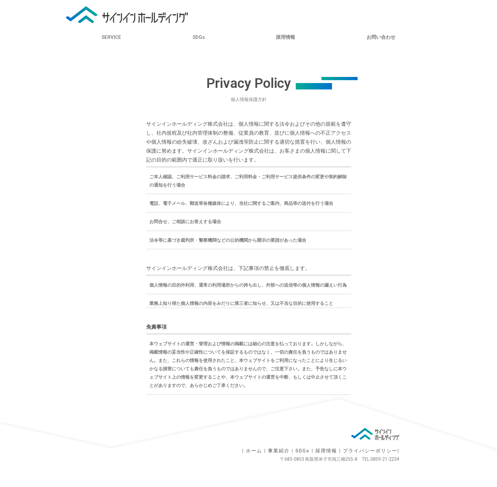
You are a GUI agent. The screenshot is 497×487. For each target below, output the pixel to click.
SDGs (199, 37)
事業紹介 (279, 451)
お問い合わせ (381, 37)
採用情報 (285, 37)
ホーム (254, 451)
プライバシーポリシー (370, 451)
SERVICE (111, 37)
